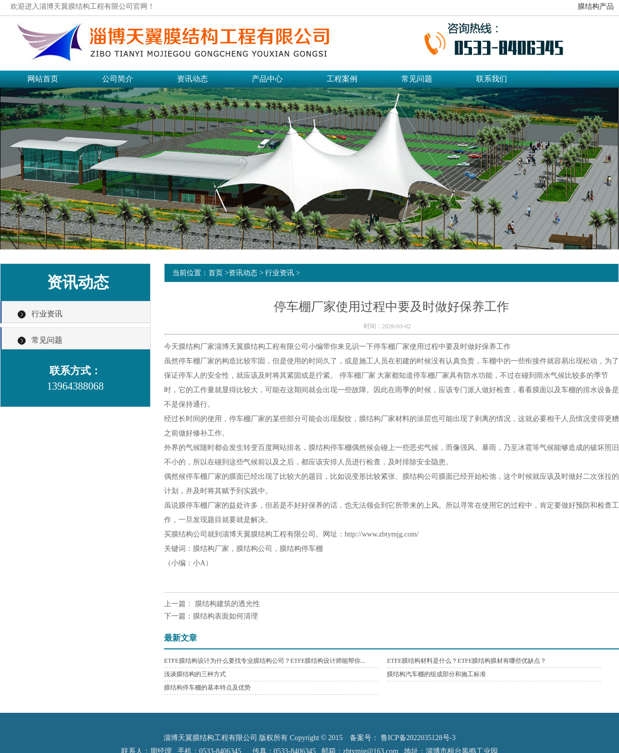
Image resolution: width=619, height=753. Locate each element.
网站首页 (42, 79)
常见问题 (416, 79)
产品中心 (267, 79)
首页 (215, 273)
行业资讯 (46, 314)
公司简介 (117, 79)
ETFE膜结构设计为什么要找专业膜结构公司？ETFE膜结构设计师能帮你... (264, 660)
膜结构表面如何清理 (225, 616)
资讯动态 (192, 79)
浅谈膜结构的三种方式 (195, 674)
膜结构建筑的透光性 (226, 604)
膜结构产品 (596, 6)
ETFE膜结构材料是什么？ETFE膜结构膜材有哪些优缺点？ (466, 660)
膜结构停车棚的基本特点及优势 (207, 687)
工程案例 (342, 79)
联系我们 (491, 79)
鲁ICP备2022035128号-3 (418, 738)
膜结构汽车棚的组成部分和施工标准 (436, 674)
